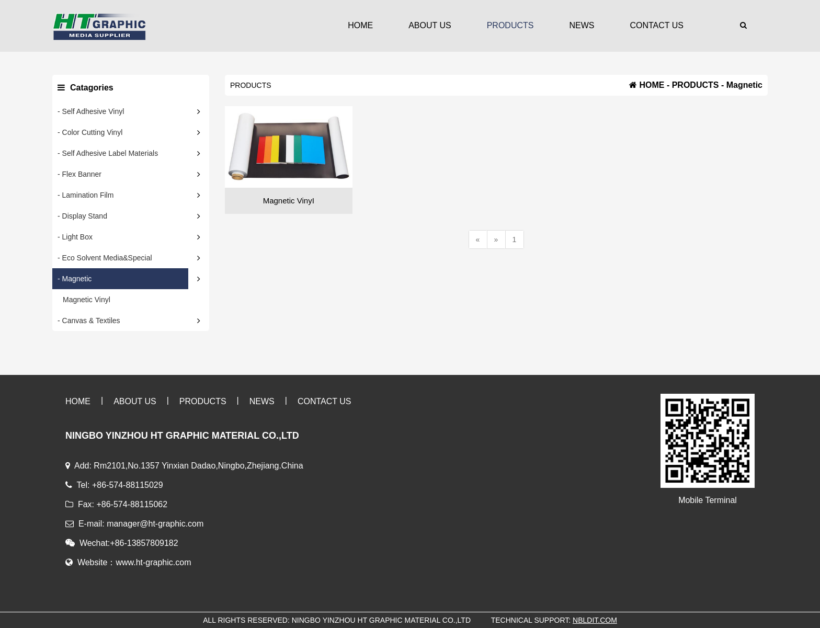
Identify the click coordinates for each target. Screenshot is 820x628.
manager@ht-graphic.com (155, 523)
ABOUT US (429, 25)
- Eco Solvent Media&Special (105, 258)
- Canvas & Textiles (89, 320)
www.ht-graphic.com (153, 562)
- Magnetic (75, 279)
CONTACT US (657, 25)
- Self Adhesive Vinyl (91, 111)
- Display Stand (82, 216)
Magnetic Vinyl (86, 299)
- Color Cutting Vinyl (90, 132)
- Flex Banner (79, 174)
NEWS (581, 25)
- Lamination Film (85, 195)
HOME (360, 25)
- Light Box (75, 237)
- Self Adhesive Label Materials (108, 153)
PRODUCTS (510, 25)
